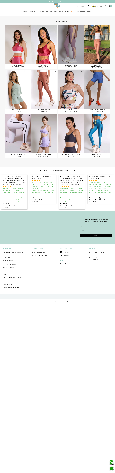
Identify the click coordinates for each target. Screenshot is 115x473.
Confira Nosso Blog (65, 264)
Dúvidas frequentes (8, 267)
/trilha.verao (64, 252)
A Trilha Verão (7, 257)
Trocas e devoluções (9, 271)
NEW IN (25, 12)
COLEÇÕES (53, 12)
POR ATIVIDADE (43, 12)
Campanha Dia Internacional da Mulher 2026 (14, 253)
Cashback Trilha (7, 284)
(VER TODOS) (69, 170)
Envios (5, 274)
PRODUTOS (33, 12)
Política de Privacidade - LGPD (11, 287)
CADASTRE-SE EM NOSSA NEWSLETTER (57, 1)
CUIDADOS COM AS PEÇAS (84, 12)
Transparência (7, 281)
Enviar (95, 235)
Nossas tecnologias (8, 260)
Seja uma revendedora (9, 264)
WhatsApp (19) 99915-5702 (39, 255)
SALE (72, 12)
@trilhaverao (64, 256)
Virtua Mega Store (65, 302)
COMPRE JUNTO (64, 12)
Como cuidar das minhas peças (12, 277)
